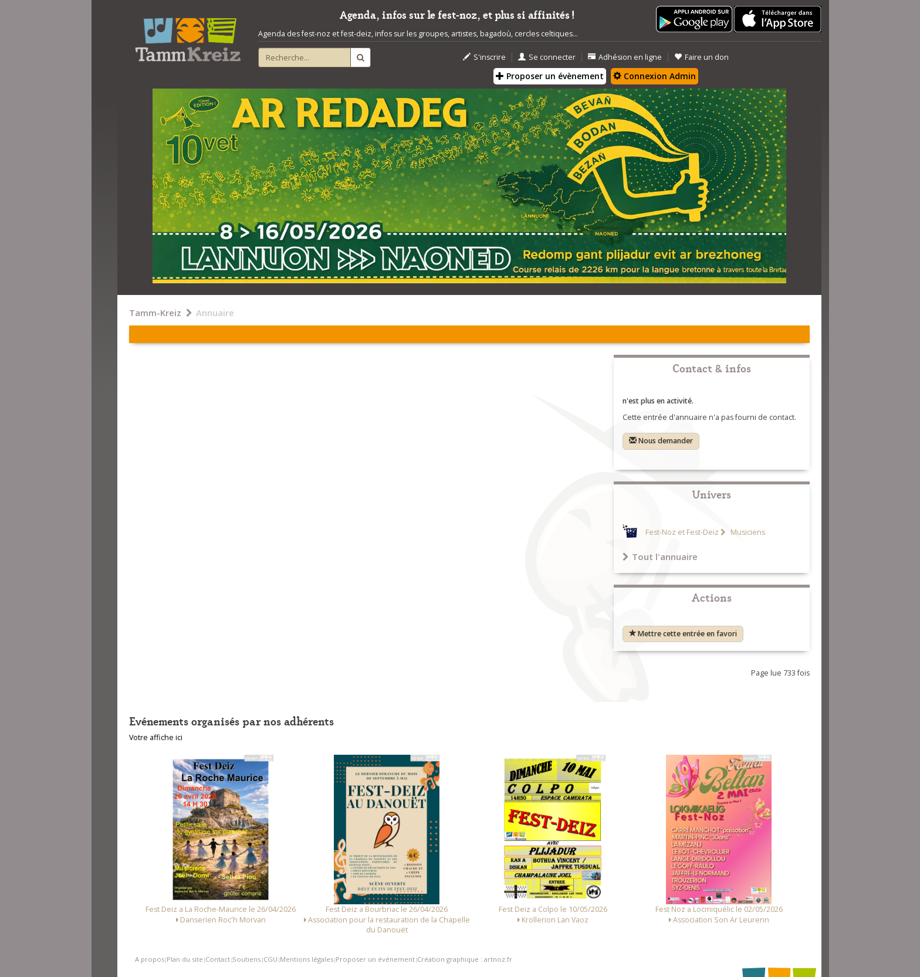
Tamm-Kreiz (155, 312)
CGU (270, 959)
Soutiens (246, 959)
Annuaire (215, 312)
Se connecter (547, 57)
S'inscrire (484, 57)
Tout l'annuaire (660, 556)
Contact (217, 959)
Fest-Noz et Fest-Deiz (682, 532)
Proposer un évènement (550, 76)
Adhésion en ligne (625, 57)
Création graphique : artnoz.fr (464, 959)
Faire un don (701, 57)
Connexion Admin (654, 76)
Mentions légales (306, 959)
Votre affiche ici (155, 737)
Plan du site (185, 959)
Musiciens (747, 532)
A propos (149, 959)
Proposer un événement (375, 959)
